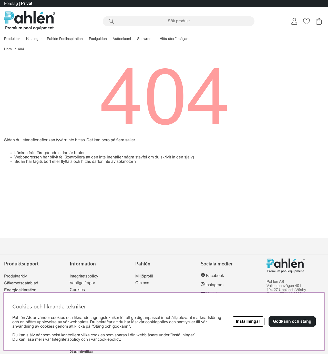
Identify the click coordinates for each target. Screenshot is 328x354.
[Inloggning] (294, 21)
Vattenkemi (122, 39)
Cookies (77, 290)
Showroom (146, 39)
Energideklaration (20, 290)
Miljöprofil (144, 276)
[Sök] (178, 21)
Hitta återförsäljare (175, 39)
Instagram (214, 285)
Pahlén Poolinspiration (65, 39)
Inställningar (248, 321)
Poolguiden (98, 39)
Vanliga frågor (82, 283)
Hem (8, 49)
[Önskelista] (306, 21)
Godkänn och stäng (292, 321)
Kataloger (34, 39)
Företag (11, 4)
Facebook (215, 276)
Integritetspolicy (84, 276)
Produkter (12, 39)
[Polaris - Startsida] (29, 21)
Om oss (142, 283)
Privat (26, 3)
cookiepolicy (109, 339)
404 (21, 49)
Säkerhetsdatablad (21, 283)
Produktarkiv (15, 276)
